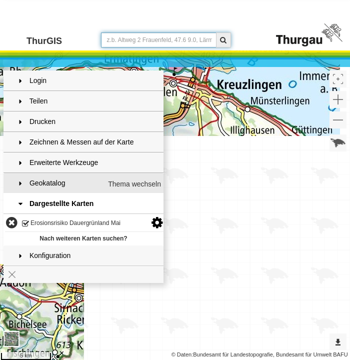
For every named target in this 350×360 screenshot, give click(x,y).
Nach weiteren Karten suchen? (83, 238)
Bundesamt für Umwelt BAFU (312, 355)
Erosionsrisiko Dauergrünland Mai (71, 224)
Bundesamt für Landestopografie (233, 355)
